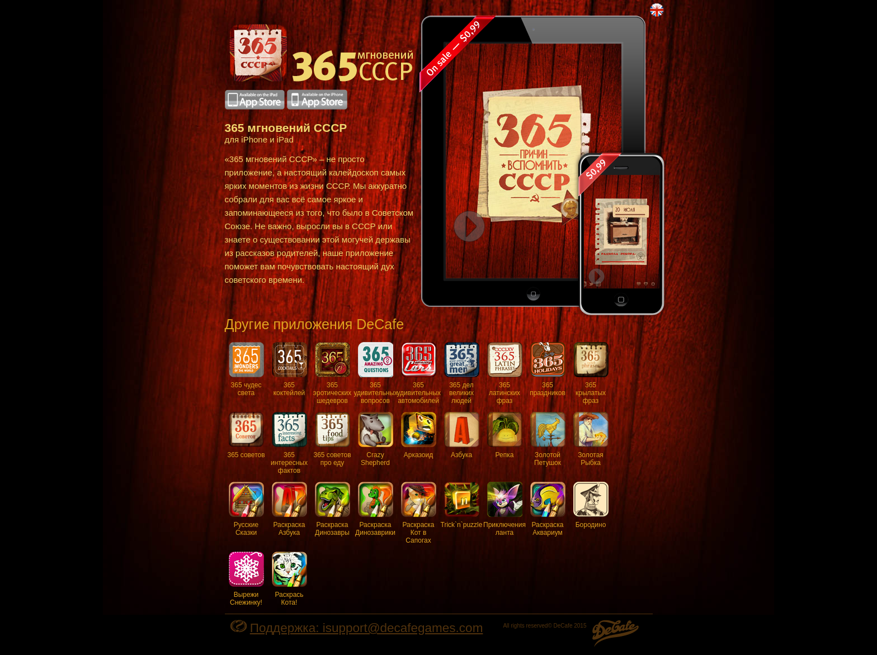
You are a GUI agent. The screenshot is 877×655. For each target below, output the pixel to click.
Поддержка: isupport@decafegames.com (366, 628)
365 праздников (547, 369)
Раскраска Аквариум (547, 509)
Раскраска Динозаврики (375, 509)
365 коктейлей (289, 369)
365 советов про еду (332, 439)
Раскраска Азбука (289, 509)
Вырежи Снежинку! (246, 579)
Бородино (591, 505)
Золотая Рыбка (591, 439)
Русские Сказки (246, 509)
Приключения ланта (504, 509)
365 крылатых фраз (591, 373)
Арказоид (418, 435)
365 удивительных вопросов (375, 373)
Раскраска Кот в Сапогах (418, 513)
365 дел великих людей (461, 373)
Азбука (461, 435)
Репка (504, 435)
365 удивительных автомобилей (418, 373)
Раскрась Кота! (289, 579)
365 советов (246, 435)
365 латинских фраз (504, 373)
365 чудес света (246, 369)
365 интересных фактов (289, 443)
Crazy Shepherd (375, 439)
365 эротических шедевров (332, 373)
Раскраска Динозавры (332, 509)
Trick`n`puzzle (462, 505)
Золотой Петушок (547, 439)
